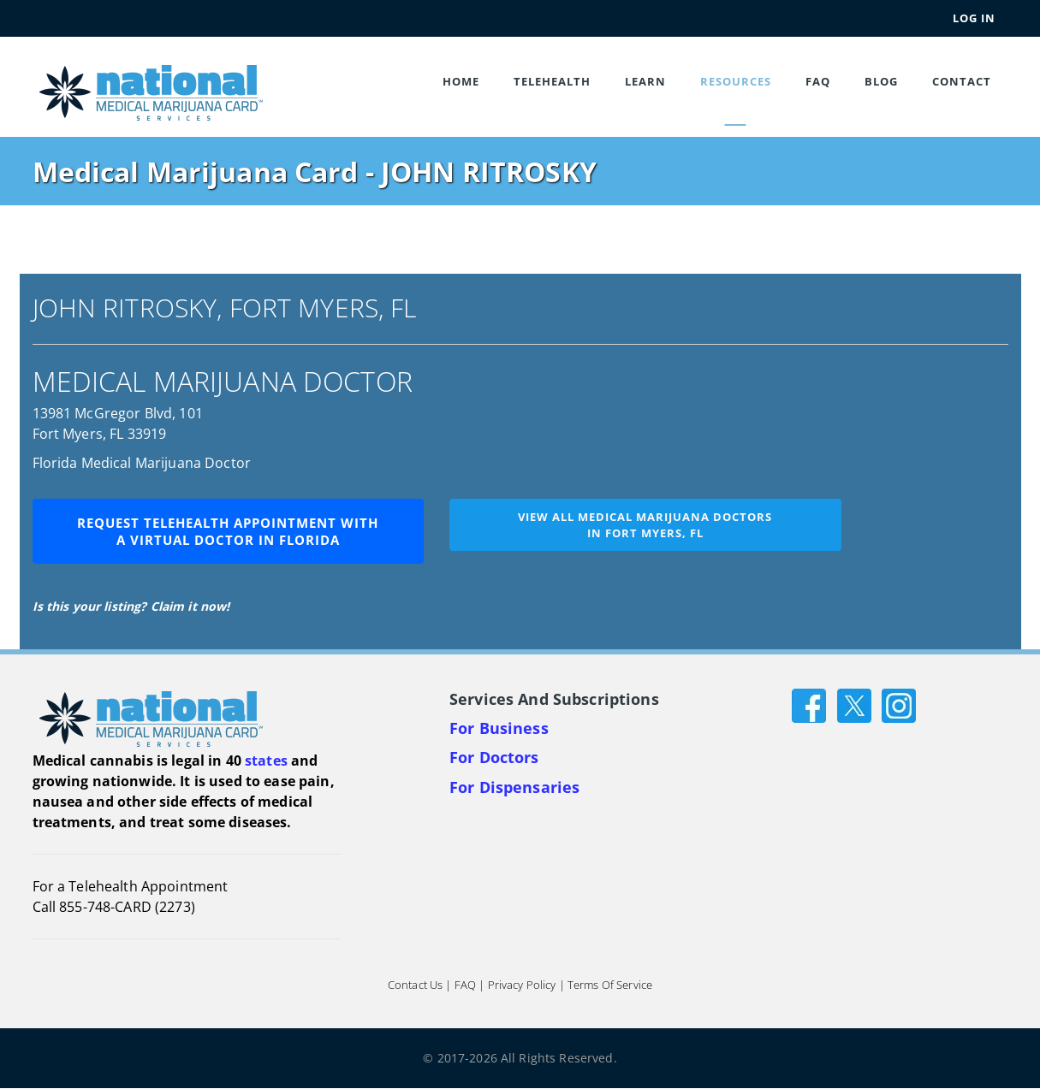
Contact (961, 81)
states (266, 760)
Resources (735, 81)
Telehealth (552, 81)
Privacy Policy (522, 985)
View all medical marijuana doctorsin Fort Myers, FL (645, 525)
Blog (881, 81)
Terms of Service (610, 985)
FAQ (817, 81)
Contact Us (415, 985)
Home (461, 81)
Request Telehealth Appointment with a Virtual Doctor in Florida (227, 531)
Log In (974, 18)
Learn (645, 81)
